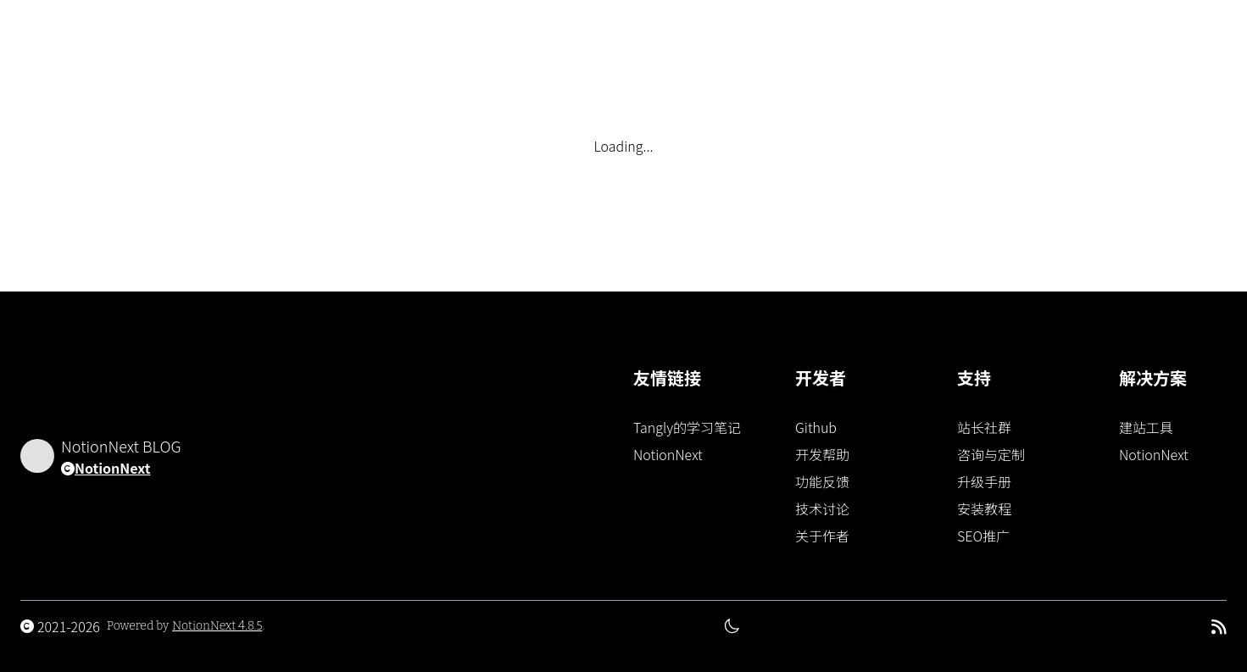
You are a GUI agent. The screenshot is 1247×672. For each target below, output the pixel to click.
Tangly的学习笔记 (687, 427)
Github (816, 427)
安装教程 (984, 508)
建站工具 (1146, 427)
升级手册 (984, 481)
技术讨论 (822, 508)
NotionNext (112, 468)
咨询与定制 (991, 454)
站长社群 (984, 427)
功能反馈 (822, 481)
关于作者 (822, 535)
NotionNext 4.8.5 (217, 626)
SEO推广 (983, 535)
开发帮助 (822, 454)
